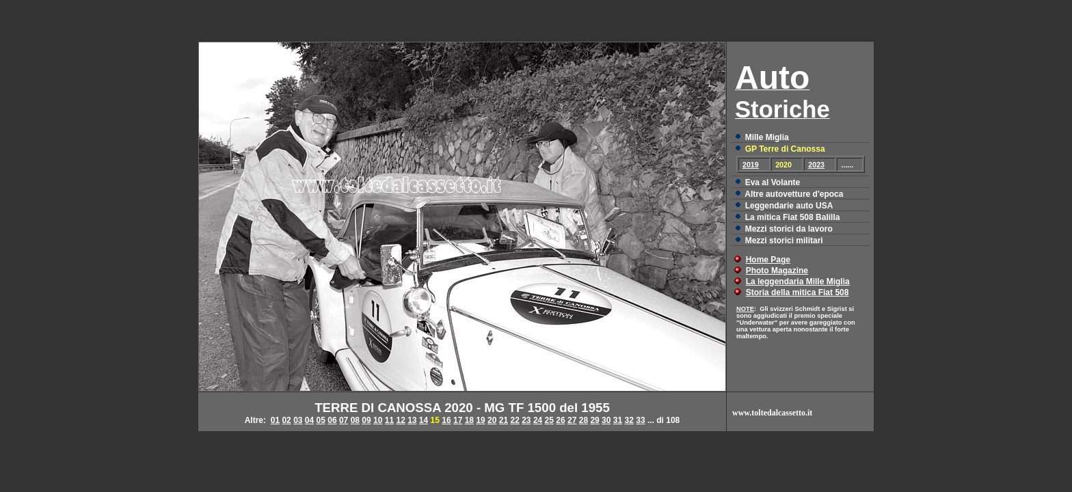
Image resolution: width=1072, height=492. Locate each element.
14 (423, 420)
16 (446, 420)
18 (469, 420)
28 (583, 420)
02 (286, 420)
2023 (816, 165)
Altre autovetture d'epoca (794, 194)
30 (606, 420)
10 (377, 420)
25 (549, 420)
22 (514, 420)
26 (560, 420)
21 (503, 420)
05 (321, 420)
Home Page (768, 259)
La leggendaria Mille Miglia (798, 281)
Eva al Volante (772, 182)
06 (331, 420)
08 (355, 420)
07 (343, 420)
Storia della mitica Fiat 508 (797, 292)
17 (457, 420)
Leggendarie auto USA (789, 205)
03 (297, 420)
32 (629, 420)
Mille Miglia (767, 137)
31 (617, 420)
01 (275, 420)
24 (537, 420)
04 (309, 420)
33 (640, 420)
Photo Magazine (777, 270)
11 (389, 420)
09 (366, 420)
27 (571, 420)
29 (594, 420)
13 (411, 420)
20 (491, 420)
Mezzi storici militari (784, 240)
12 (400, 420)
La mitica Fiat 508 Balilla (792, 217)
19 (480, 420)
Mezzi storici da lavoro (789, 229)
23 (526, 420)
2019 (750, 165)
